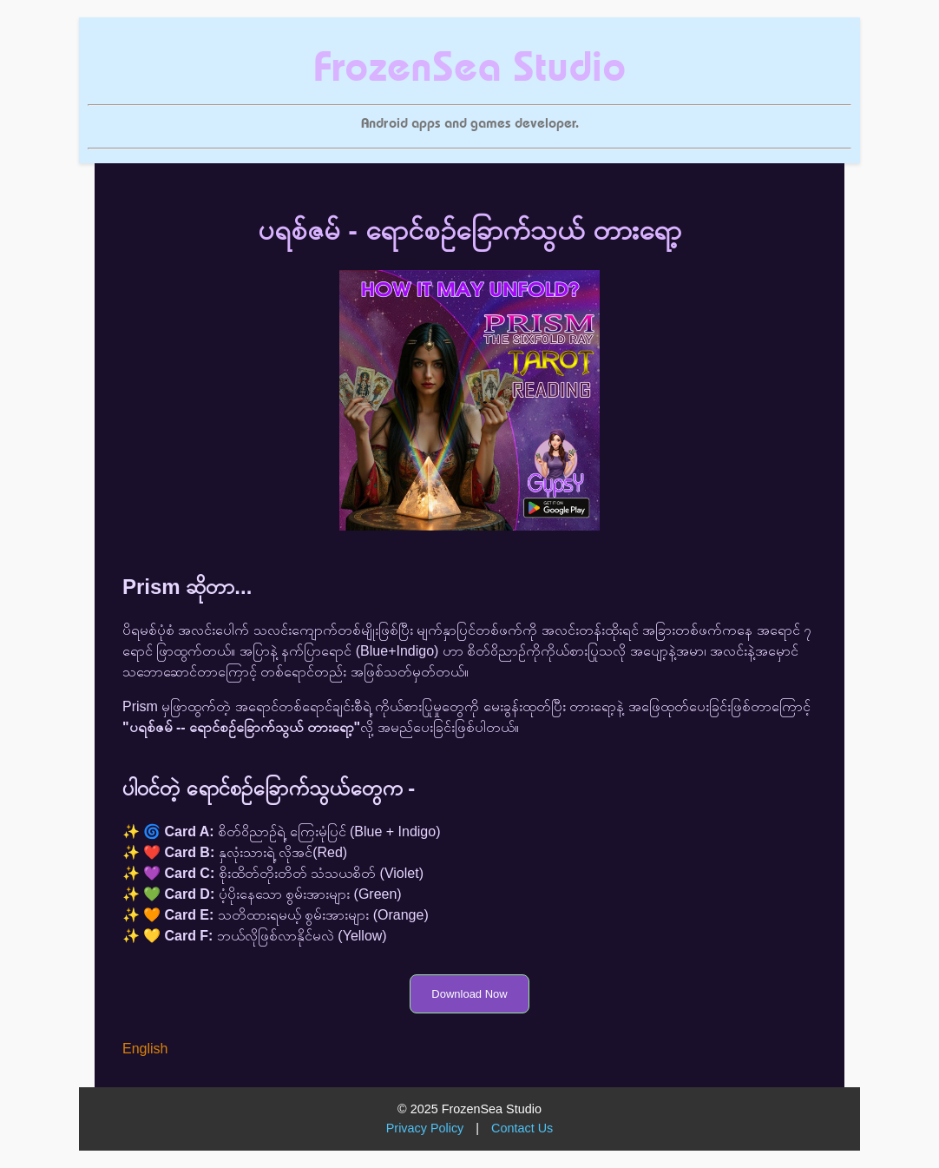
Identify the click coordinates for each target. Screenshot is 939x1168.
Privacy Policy (425, 1128)
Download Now (469, 993)
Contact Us (522, 1128)
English (144, 1048)
